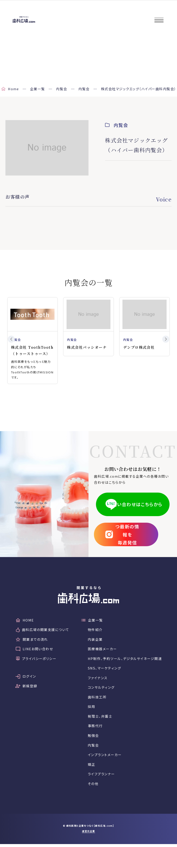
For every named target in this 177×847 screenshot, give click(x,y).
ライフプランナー (101, 776)
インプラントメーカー (105, 757)
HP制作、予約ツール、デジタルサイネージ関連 (125, 660)
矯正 (91, 767)
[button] (11, 339)
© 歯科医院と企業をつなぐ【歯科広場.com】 (88, 828)
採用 (91, 708)
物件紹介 (95, 631)
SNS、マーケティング (105, 669)
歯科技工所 (97, 699)
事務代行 (95, 728)
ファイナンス (97, 679)
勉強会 (93, 737)
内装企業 (95, 640)
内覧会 (93, 747)
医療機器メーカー (102, 650)
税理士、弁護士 (100, 718)
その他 (93, 786)
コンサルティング (101, 689)
